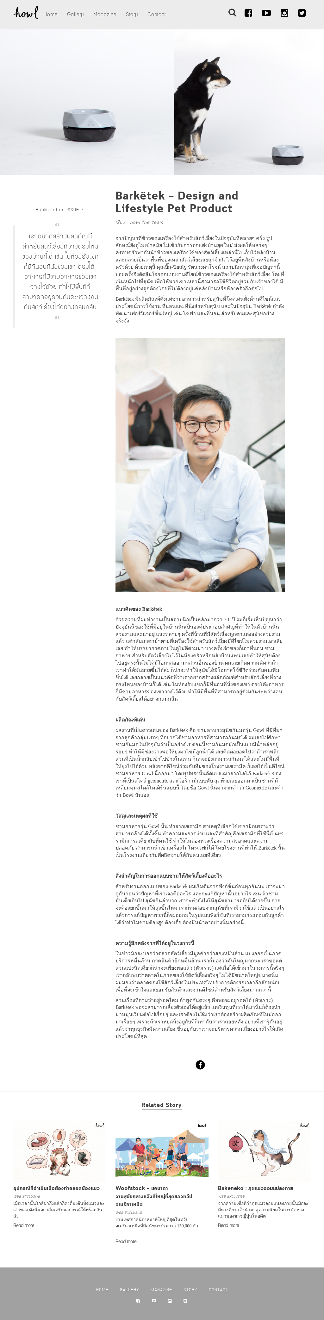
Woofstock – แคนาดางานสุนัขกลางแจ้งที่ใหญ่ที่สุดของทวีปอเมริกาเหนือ (153, 1197)
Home (50, 14)
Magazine (104, 14)
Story (132, 14)
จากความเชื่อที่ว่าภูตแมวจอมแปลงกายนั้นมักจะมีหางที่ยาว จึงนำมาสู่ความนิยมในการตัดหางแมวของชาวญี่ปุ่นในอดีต (263, 1210)
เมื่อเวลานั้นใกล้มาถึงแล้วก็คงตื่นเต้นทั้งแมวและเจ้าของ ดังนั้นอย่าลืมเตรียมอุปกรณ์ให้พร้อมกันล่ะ (59, 1210)
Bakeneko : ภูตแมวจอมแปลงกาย (255, 1189)
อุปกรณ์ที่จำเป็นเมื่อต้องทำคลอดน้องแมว (56, 1189)
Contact (156, 14)
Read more (23, 1226)
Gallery (75, 14)
